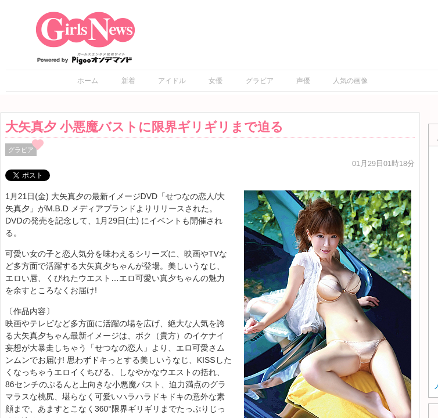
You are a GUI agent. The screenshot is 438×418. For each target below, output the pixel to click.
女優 (215, 81)
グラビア (260, 81)
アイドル (172, 81)
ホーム (87, 81)
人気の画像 (350, 81)
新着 (128, 81)
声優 (303, 81)
